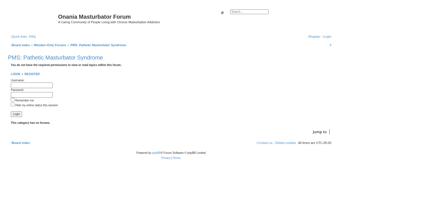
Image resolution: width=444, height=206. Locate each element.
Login (15, 74)
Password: (17, 90)
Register (32, 74)
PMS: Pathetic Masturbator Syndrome (55, 57)
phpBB (156, 152)
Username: (18, 80)
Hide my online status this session (34, 105)
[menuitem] (32, 36)
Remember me (22, 100)
